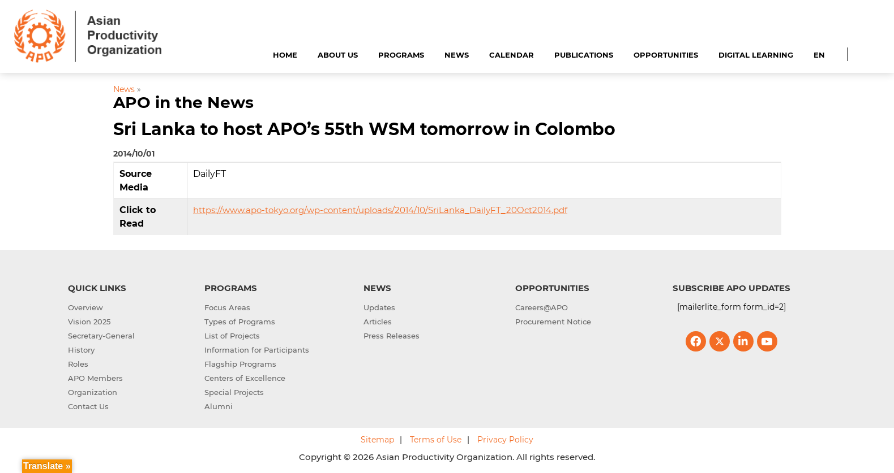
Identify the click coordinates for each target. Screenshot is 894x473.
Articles (377, 321)
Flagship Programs (240, 363)
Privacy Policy (505, 440)
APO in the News (183, 102)
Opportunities (666, 54)
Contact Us (88, 406)
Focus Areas (227, 307)
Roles (78, 363)
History (81, 349)
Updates (379, 307)
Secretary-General (101, 335)
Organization (92, 392)
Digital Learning (755, 54)
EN (819, 54)
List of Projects (232, 335)
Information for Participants (256, 349)
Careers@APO (541, 307)
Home (285, 54)
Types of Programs (239, 321)
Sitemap (377, 440)
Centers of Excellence (244, 378)
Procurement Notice (553, 321)
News (456, 54)
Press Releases (391, 335)
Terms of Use (435, 440)
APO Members (95, 378)
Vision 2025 (89, 321)
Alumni (218, 406)
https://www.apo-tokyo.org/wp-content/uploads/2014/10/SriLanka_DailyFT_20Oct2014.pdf (380, 210)
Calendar (511, 54)
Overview (85, 307)
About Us (338, 54)
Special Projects (234, 392)
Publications (583, 54)
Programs (401, 54)
